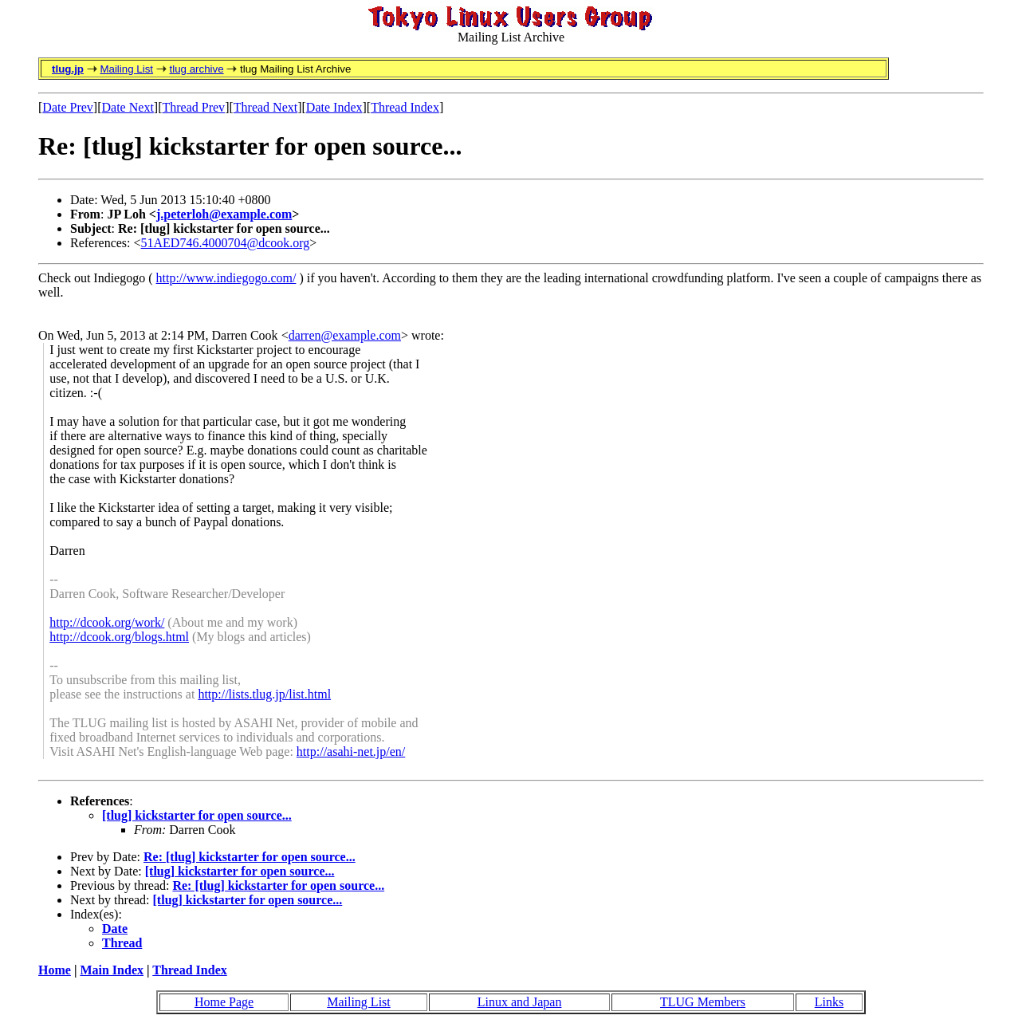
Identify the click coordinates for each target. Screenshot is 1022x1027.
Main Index (111, 970)
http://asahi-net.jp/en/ (351, 751)
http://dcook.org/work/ (106, 622)
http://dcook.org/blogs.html (119, 636)
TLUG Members (702, 1002)
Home (54, 970)
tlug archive (196, 69)
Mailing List (126, 69)
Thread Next (265, 107)
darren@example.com (345, 335)
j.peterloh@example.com (224, 214)
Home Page (224, 1002)
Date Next (128, 107)
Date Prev (67, 107)
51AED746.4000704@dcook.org (225, 243)
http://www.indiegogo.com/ (226, 278)
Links (829, 1002)
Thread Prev (193, 107)
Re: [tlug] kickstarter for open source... (249, 857)
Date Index (334, 107)
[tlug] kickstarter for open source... (197, 815)
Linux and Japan (520, 1002)
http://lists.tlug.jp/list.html (264, 694)
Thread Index (405, 107)
